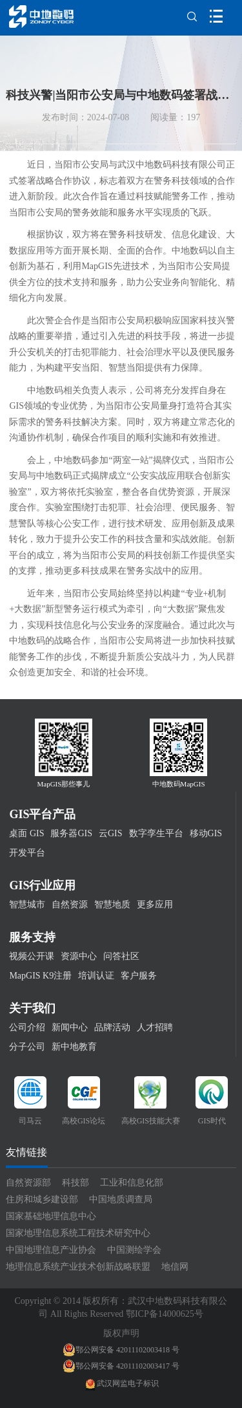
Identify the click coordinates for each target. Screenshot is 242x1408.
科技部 (75, 1182)
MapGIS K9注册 (40, 975)
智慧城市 (27, 904)
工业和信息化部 (131, 1182)
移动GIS (206, 833)
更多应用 (155, 904)
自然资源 (70, 904)
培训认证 (96, 975)
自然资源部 (28, 1182)
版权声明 (121, 1333)
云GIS (111, 833)
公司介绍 (27, 1027)
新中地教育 (74, 1047)
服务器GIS (71, 833)
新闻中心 (70, 1027)
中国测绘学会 (134, 1250)
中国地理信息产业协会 (51, 1250)
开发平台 (27, 853)
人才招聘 (155, 1027)
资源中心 (79, 956)
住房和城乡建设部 (42, 1199)
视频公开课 (31, 956)
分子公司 (27, 1047)
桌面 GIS (26, 833)
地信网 (174, 1267)
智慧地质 (112, 904)
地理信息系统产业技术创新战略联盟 (78, 1267)
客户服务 (139, 975)
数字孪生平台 (156, 833)
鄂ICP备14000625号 (164, 1314)
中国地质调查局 (120, 1199)
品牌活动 (112, 1027)
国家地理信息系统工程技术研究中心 (78, 1233)
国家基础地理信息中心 (51, 1216)
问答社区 (121, 956)
